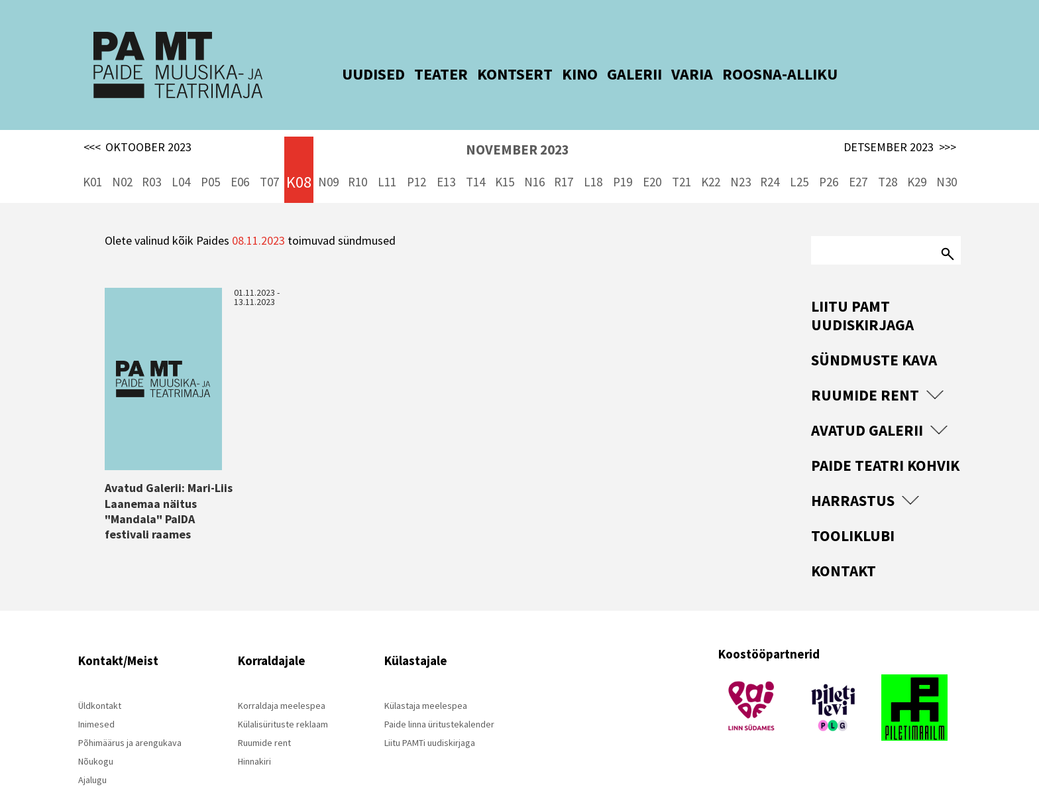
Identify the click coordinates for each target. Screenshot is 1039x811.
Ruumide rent (865, 372)
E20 (652, 159)
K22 (710, 159)
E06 (240, 159)
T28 (887, 159)
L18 (593, 159)
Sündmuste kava (874, 337)
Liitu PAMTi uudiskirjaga (429, 720)
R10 (357, 159)
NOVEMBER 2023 (517, 127)
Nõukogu (95, 739)
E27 (858, 159)
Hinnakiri (254, 739)
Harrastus (853, 477)
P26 (828, 159)
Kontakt (843, 548)
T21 (681, 159)
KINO (559, 74)
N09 (328, 159)
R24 (769, 159)
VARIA (671, 74)
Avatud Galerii (867, 407)
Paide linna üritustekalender (439, 702)
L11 (387, 159)
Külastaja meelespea (425, 683)
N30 (946, 159)
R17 (563, 159)
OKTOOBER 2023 (137, 125)
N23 (740, 159)
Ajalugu (92, 757)
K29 (916, 159)
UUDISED (352, 74)
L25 (799, 159)
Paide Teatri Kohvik (885, 442)
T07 (269, 159)
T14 (475, 159)
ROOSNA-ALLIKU (759, 74)
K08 (298, 159)
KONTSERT (494, 74)
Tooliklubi (853, 513)
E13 (446, 159)
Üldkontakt (99, 683)
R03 (151, 159)
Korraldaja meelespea (281, 683)
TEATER (420, 74)
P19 (622, 159)
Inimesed (96, 702)
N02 (122, 159)
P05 (210, 159)
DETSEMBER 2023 (900, 125)
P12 (416, 159)
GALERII (613, 74)
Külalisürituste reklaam (283, 702)
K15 (504, 159)
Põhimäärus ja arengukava (130, 720)
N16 (534, 159)
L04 (181, 159)
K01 (92, 159)
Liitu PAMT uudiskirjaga (862, 293)
